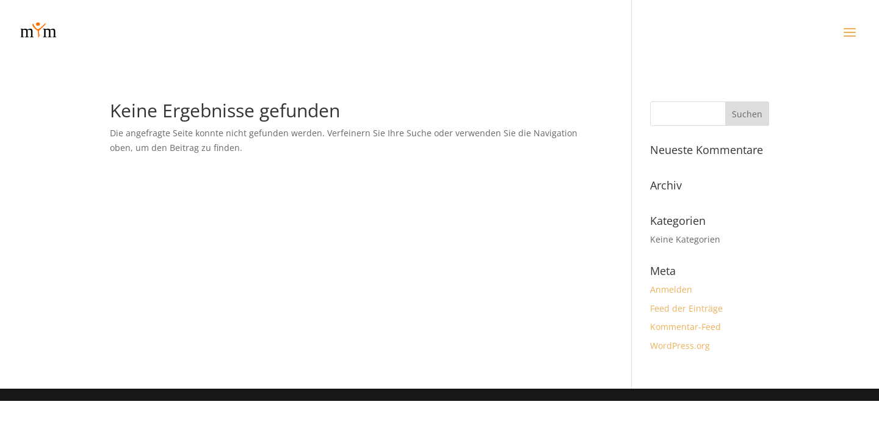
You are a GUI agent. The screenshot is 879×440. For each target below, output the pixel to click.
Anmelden (671, 289)
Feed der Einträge (686, 308)
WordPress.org (680, 345)
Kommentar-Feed (685, 326)
